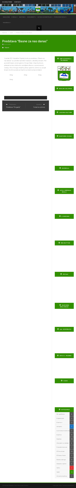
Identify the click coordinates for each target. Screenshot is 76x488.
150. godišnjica (61, 414)
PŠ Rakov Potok (61, 455)
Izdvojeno (59, 426)
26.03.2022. (7, 44)
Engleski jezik (60, 418)
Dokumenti (31, 17)
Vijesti (11, 32)
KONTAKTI (17, 2)
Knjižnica (6, 22)
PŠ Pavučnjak (60, 451)
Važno (58, 468)
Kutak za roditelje (44, 17)
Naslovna (6, 17)
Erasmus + (59, 422)
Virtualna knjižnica (62, 476)
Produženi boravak (62, 447)
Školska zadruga (61, 459)
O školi (14, 17)
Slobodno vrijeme (61, 463)
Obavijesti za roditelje (62, 443)
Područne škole (60, 17)
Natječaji (59, 439)
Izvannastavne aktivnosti (64, 430)
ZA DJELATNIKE (7, 2)
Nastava (22, 17)
